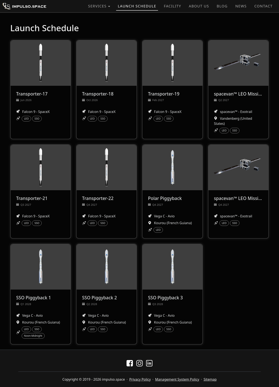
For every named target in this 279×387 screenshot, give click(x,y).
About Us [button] (199, 6)
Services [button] (97, 6)
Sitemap (210, 379)
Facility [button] (172, 6)
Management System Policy (177, 379)
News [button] (241, 6)
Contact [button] (263, 6)
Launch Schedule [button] (137, 6)
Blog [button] (222, 6)
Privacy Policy (140, 379)
